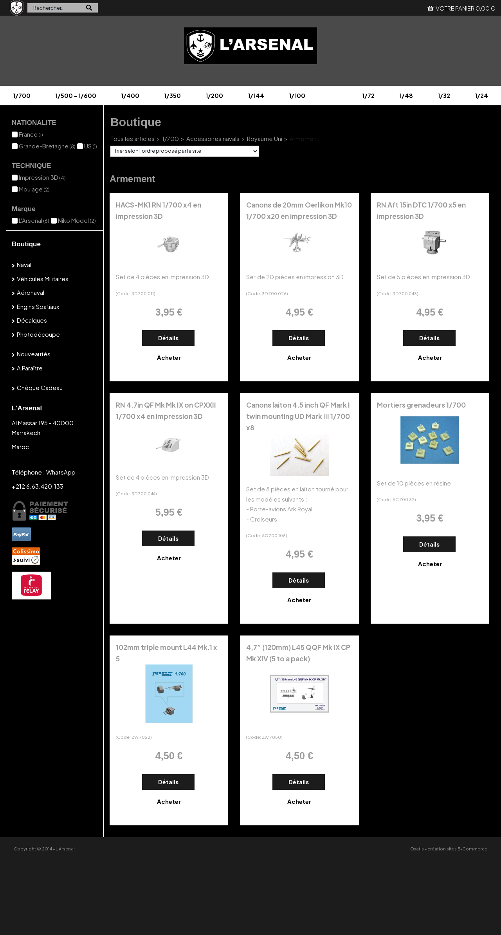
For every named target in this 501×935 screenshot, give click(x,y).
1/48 (406, 95)
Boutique (26, 244)
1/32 (444, 95)
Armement (304, 138)
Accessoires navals (213, 138)
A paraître (30, 368)
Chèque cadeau (40, 387)
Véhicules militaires (42, 278)
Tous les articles (132, 138)
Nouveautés (33, 353)
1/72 (368, 95)
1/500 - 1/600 (75, 95)
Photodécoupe (38, 334)
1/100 (297, 95)
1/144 (256, 95)
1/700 (22, 95)
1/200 (214, 95)
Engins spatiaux (38, 306)
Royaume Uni (264, 138)
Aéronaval (30, 292)
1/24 (481, 95)
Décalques (32, 320)
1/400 (130, 95)
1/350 (172, 95)
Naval (24, 264)
